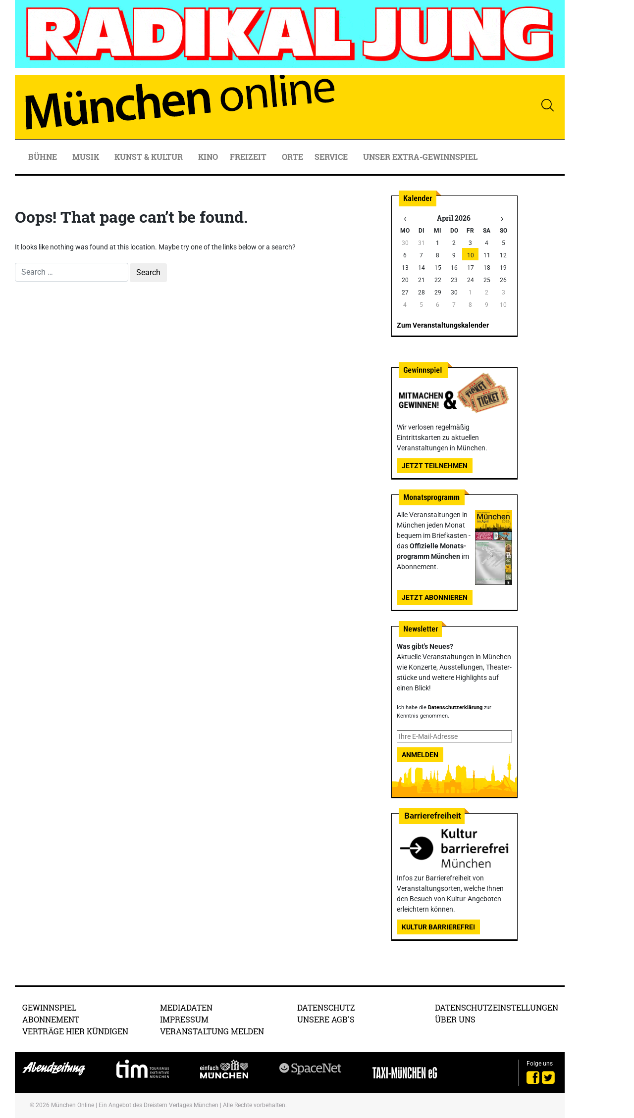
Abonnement (50, 1019)
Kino (208, 156)
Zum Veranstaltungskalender (443, 325)
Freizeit (249, 156)
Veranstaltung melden (212, 1031)
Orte (292, 156)
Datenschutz (326, 1007)
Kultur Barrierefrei (438, 927)
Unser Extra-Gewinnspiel (420, 156)
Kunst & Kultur (149, 156)
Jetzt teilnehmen (435, 466)
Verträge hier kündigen (75, 1031)
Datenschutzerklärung (455, 707)
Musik (86, 156)
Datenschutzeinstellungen (496, 1007)
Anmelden (420, 755)
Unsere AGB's (326, 1019)
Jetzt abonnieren (435, 597)
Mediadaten (186, 1007)
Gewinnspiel (49, 1007)
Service (332, 156)
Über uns (455, 1019)
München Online (72, 1105)
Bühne (43, 156)
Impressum (184, 1019)
